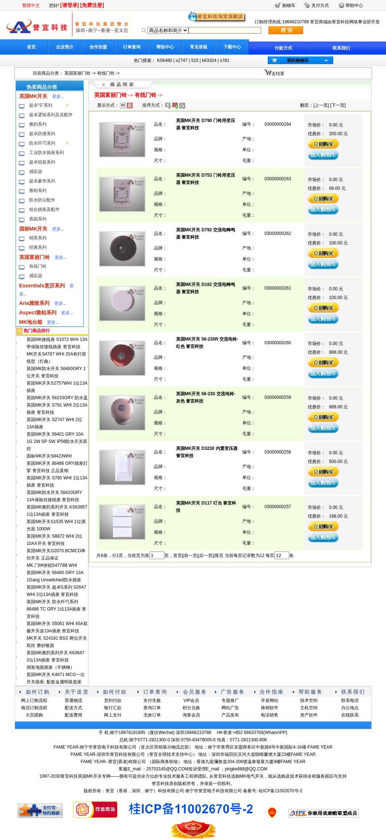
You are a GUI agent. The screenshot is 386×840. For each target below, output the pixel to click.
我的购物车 (298, 60)
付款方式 (283, 48)
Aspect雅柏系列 (38, 312)
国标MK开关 (33, 229)
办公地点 (350, 707)
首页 (31, 47)
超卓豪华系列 (42, 181)
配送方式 (73, 707)
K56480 (164, 60)
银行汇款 (113, 707)
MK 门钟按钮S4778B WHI (52, 565)
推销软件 (269, 707)
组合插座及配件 (44, 209)
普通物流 (73, 700)
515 (194, 60)
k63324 (209, 60)
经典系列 (38, 247)
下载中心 (232, 47)
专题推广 (230, 700)
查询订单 (152, 707)
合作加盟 (98, 47)
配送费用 (73, 715)
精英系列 (38, 237)
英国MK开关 (33, 96)
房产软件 (309, 715)
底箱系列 (38, 218)
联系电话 (350, 700)
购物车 (288, 5)
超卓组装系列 (42, 162)
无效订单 (152, 715)
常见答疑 (198, 47)
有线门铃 (106, 73)
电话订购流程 (34, 707)
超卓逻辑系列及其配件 (51, 114)
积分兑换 (191, 707)
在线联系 (350, 715)
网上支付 (113, 715)
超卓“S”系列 (40, 105)
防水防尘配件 (42, 200)
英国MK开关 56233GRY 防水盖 (57, 397)
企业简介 (64, 47)
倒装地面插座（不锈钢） (51, 667)
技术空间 (309, 700)
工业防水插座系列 (46, 152)
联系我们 (341, 48)
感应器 (35, 171)
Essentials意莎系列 (42, 285)
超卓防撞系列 (42, 133)
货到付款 (113, 700)
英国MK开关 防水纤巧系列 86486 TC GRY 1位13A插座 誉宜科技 (56, 609)
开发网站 (269, 700)
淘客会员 (191, 715)
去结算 (277, 73)
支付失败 (152, 700)
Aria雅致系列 (34, 303)
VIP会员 (191, 700)
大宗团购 (34, 715)
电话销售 (269, 715)
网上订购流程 (34, 700)
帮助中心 (165, 47)
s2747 (182, 60)
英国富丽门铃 (77, 73)
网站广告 (230, 707)
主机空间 (309, 707)
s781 (224, 60)
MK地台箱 (31, 322)
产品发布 (230, 715)
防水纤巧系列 (42, 143)
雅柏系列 (38, 190)
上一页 (321, 105)
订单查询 (131, 47)
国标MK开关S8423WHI (49, 456)
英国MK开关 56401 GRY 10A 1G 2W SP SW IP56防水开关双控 (57, 441)
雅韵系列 (38, 124)
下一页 (338, 105)
